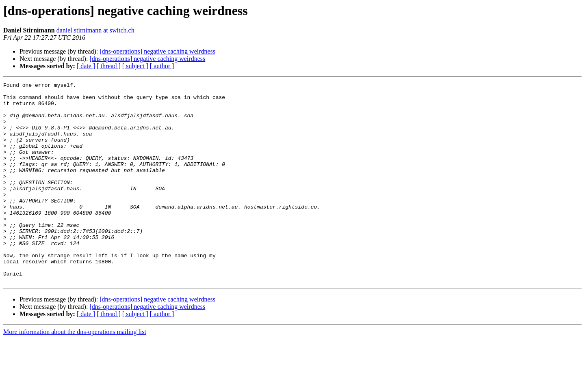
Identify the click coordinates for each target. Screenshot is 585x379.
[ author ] (162, 65)
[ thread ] (109, 65)
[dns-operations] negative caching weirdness (157, 51)
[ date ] (86, 65)
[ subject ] (135, 65)
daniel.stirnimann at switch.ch (95, 30)
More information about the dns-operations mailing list (74, 371)
